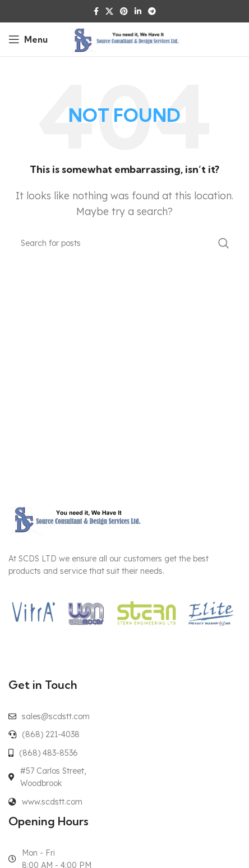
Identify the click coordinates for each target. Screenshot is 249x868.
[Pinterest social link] (124, 11)
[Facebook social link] (96, 11)
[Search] (124, 243)
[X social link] (109, 11)
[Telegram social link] (152, 11)
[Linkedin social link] (138, 11)
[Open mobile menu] (28, 39)
